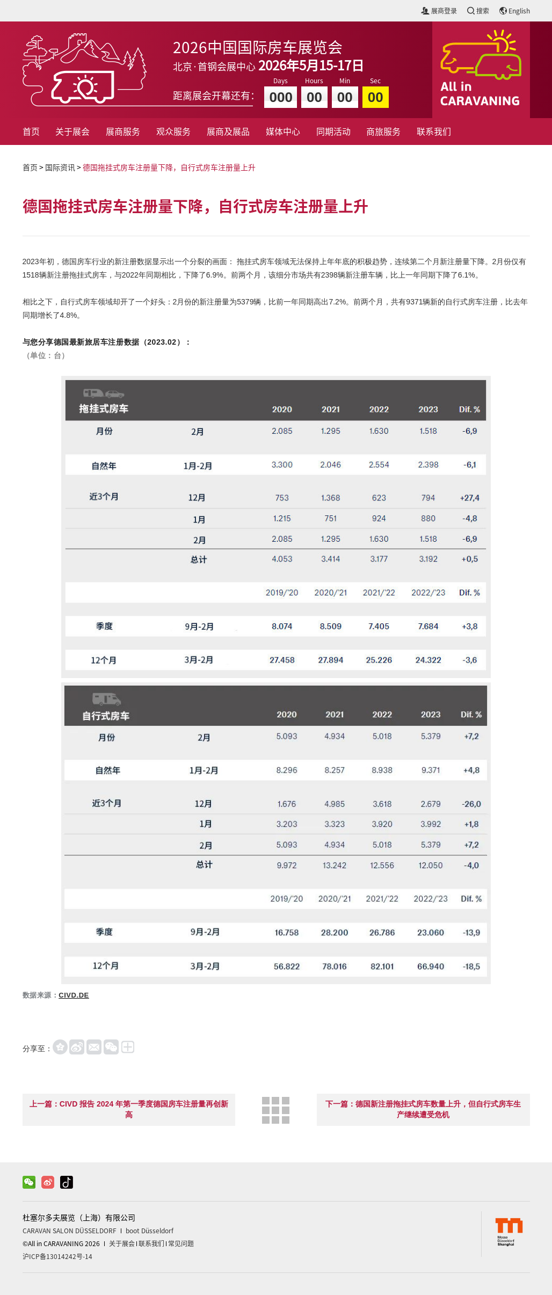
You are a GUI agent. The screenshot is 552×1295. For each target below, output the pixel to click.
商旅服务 (383, 131)
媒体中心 (283, 131)
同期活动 (333, 131)
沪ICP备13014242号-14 (57, 1256)
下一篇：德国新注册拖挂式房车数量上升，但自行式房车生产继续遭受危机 (423, 1109)
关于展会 (72, 131)
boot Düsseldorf (149, 1230)
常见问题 (181, 1243)
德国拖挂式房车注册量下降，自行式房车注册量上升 (169, 167)
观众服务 (173, 131)
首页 (31, 131)
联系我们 (434, 131)
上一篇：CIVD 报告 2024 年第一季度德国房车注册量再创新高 (129, 1109)
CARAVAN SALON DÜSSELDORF (70, 1230)
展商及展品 (228, 131)
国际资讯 (60, 167)
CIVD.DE (74, 995)
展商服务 (123, 131)
